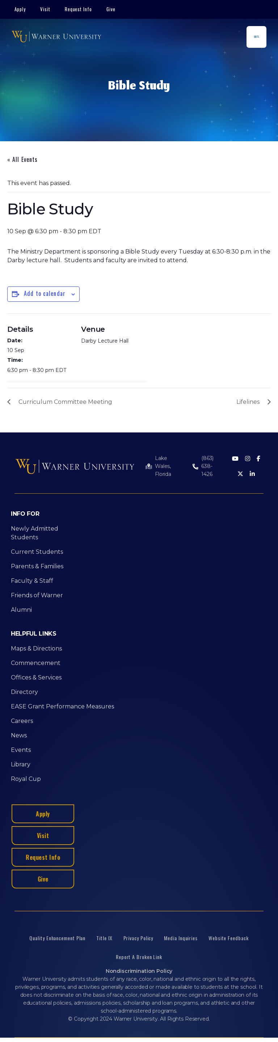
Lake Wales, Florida (163, 466)
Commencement (35, 663)
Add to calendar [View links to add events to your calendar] (45, 293)
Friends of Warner (37, 595)
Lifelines (248, 401)
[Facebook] (258, 459)
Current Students (37, 551)
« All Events (22, 159)
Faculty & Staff (32, 580)
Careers (22, 720)
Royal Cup (26, 778)
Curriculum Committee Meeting (65, 401)
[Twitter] (240, 474)
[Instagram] (247, 459)
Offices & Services (36, 677)
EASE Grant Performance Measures (62, 706)
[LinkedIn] (252, 474)
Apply (20, 9)
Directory (24, 692)
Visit (45, 9)
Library (20, 764)
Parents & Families (37, 566)
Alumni (21, 609)
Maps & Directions (36, 648)
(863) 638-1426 (207, 466)
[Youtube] (235, 459)
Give (110, 9)
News (19, 735)
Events (21, 749)
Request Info (78, 9)
